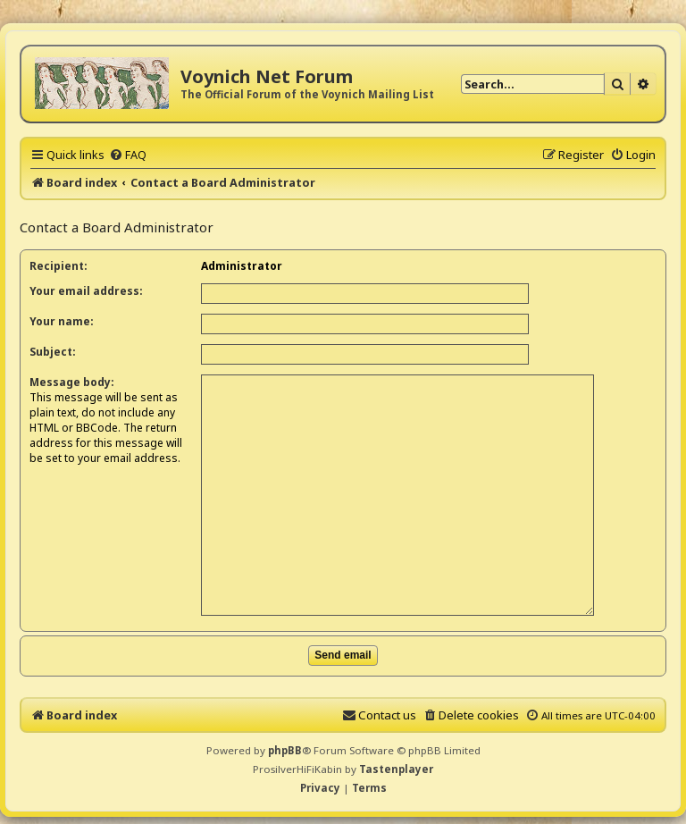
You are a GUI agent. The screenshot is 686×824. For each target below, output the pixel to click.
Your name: (61, 321)
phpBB (285, 734)
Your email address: (86, 290)
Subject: (52, 351)
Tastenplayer (396, 752)
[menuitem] (127, 154)
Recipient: (58, 265)
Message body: (71, 382)
